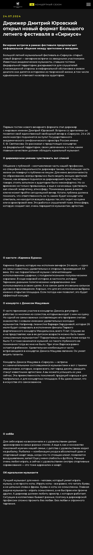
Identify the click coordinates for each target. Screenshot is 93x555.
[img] (24, 4)
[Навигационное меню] (88, 4)
